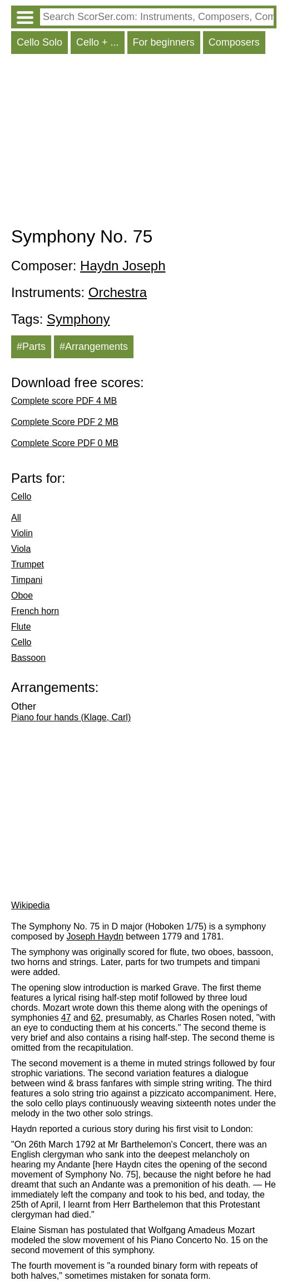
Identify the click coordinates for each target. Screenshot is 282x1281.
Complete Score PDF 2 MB (64, 422)
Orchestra (117, 292)
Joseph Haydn (95, 936)
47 (66, 1017)
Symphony (78, 319)
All (16, 517)
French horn (35, 611)
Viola (21, 548)
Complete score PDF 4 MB (64, 400)
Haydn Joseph (122, 265)
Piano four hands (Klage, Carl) (71, 717)
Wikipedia (30, 905)
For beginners (164, 42)
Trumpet (27, 564)
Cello (21, 496)
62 (96, 1017)
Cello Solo (39, 42)
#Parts (31, 346)
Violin (22, 533)
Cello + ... (97, 42)
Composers (234, 42)
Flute (21, 626)
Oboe (22, 595)
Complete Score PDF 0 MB (64, 443)
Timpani (26, 580)
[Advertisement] (143, 143)
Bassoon (28, 657)
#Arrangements (94, 346)
